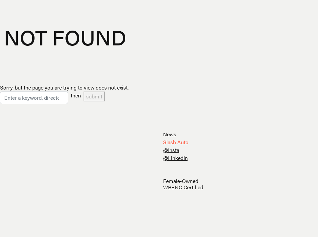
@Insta (171, 150)
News (169, 134)
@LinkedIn (175, 158)
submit (94, 96)
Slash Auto (175, 142)
